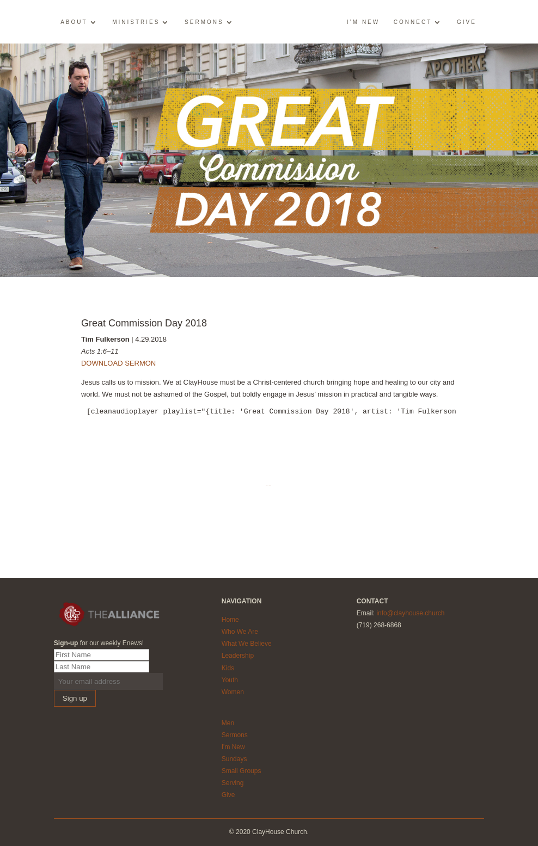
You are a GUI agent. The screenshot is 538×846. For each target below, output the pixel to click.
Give (466, 22)
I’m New (363, 22)
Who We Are (240, 631)
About (73, 22)
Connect (413, 22)
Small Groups (241, 771)
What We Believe (247, 643)
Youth (230, 680)
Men (228, 723)
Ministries (136, 22)
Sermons (204, 22)
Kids (228, 668)
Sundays (234, 759)
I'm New (233, 747)
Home (230, 619)
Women (233, 692)
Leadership (238, 655)
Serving (233, 783)
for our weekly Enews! (99, 643)
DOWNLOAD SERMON (118, 363)
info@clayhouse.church (410, 613)
